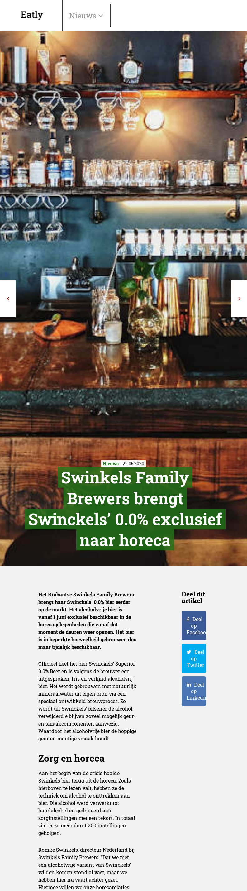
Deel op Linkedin (196, 691)
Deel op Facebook (196, 625)
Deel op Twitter (195, 658)
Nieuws (83, 16)
